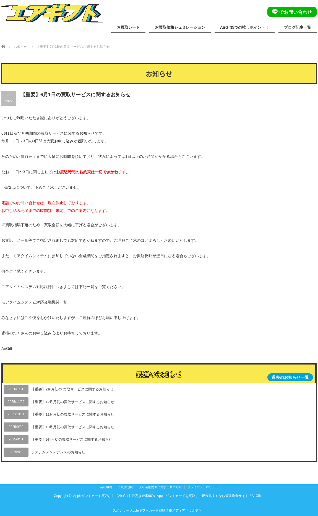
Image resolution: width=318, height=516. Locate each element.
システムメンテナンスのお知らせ (58, 452)
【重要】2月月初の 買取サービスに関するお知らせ (72, 389)
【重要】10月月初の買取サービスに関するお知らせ (72, 427)
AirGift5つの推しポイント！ (244, 27)
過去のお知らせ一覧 (290, 377)
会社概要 (106, 487)
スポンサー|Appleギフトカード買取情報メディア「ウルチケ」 (159, 510)
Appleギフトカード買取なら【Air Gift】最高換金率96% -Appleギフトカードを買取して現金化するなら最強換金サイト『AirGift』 (168, 496)
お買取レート (128, 27)
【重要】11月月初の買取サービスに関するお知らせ (72, 414)
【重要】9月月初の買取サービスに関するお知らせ (71, 439)
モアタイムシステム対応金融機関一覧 (34, 302)
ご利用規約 (125, 487)
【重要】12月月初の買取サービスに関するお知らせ (72, 402)
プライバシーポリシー (202, 487)
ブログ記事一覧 (297, 27)
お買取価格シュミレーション (180, 27)
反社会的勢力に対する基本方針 (160, 487)
